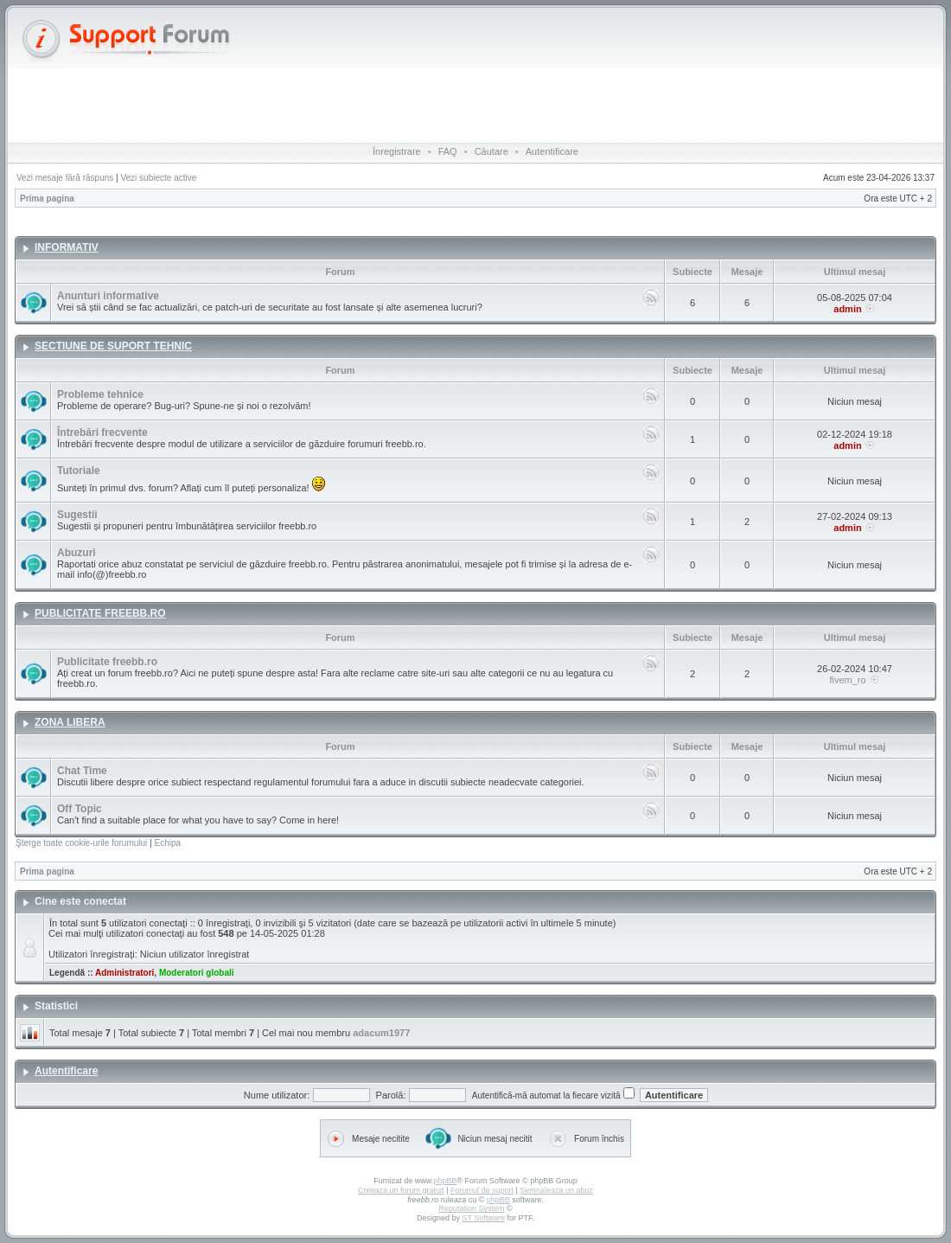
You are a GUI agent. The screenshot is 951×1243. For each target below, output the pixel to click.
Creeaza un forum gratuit (401, 1190)
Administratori (124, 972)
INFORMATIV (67, 247)
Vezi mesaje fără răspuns (64, 178)
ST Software (484, 1218)
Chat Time (82, 771)
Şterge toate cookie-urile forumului (81, 843)
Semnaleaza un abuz (556, 1190)
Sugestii (77, 515)
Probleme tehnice (100, 394)
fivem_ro (847, 680)
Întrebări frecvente (102, 432)
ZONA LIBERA (70, 722)
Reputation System (471, 1208)
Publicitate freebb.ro (107, 662)
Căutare (491, 151)
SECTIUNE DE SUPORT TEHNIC (113, 346)
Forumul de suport (482, 1190)
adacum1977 (381, 1033)
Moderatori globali (196, 972)
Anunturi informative (108, 296)
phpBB (444, 1180)
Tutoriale (78, 471)
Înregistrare (397, 151)
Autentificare (552, 151)
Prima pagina (47, 198)
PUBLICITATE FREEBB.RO (100, 613)
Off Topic (79, 809)
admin (847, 309)
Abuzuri (76, 553)
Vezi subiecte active (158, 178)
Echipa (167, 843)
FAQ (447, 151)
